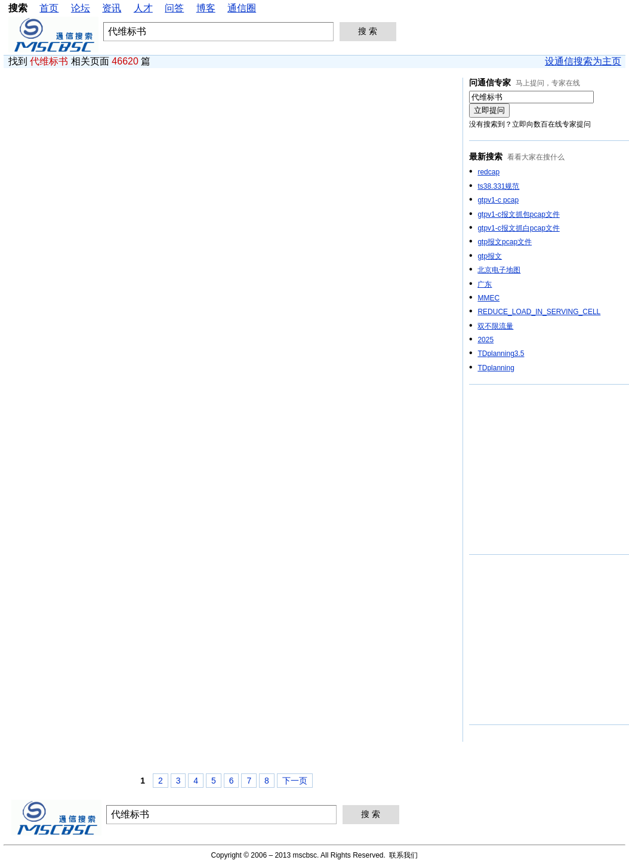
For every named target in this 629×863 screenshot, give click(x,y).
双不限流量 (495, 326)
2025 (485, 340)
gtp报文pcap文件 (504, 242)
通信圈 (241, 8)
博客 (205, 8)
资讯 (111, 8)
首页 (48, 8)
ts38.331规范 (498, 186)
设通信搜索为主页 (583, 61)
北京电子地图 (498, 270)
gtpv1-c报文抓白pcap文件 (518, 228)
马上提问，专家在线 (548, 83)
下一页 (294, 780)
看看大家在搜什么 (536, 157)
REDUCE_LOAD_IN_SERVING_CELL (538, 312)
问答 (174, 8)
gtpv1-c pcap (498, 200)
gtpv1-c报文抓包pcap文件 (518, 214)
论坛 (80, 8)
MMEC (488, 298)
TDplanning (495, 368)
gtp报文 (489, 256)
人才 (143, 8)
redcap (488, 172)
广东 (484, 284)
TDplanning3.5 (500, 353)
